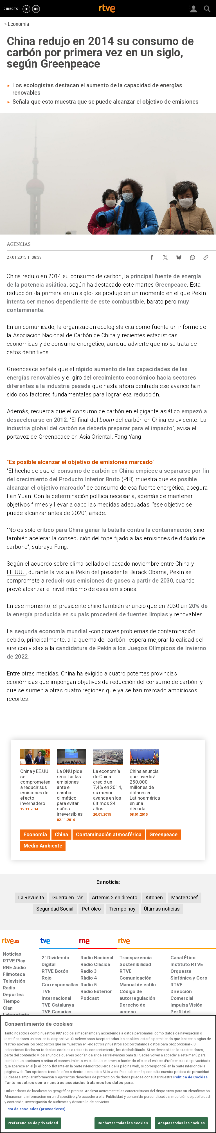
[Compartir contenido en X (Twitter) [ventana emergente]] (165, 256)
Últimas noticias (162, 909)
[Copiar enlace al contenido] (206, 256)
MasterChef (184, 897)
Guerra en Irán (68, 897)
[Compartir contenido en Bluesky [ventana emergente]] (179, 256)
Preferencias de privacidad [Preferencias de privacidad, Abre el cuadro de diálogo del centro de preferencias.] (33, 1123)
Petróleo (91, 909)
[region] (108, 1074)
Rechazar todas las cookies (123, 1123)
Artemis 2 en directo (114, 897)
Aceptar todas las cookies (181, 1123)
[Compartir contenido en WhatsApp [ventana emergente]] (192, 256)
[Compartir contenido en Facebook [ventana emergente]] (152, 256)
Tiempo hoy (122, 909)
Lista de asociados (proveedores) (35, 1109)
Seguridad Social (54, 909)
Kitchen (154, 897)
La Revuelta (31, 897)
